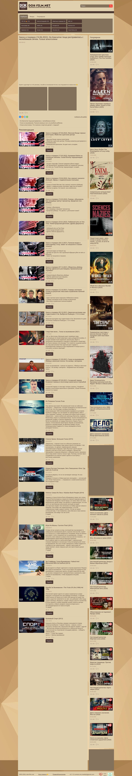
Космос (40, 30)
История (56, 25)
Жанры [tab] (32, 17)
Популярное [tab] (41, 17)
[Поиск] (94, 5)
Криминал (25, 30)
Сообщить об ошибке (80, 117)
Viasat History (72, 30)
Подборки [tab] (23, 17)
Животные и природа (59, 21)
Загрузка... (53, 64)
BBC (70, 21)
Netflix (39, 25)
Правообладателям (59, 774)
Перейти (49, 150)
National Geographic (43, 21)
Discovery (56, 30)
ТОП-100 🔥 (25, 21)
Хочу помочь (42, 774)
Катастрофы (25, 25)
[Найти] (111, 5)
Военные (71, 25)
